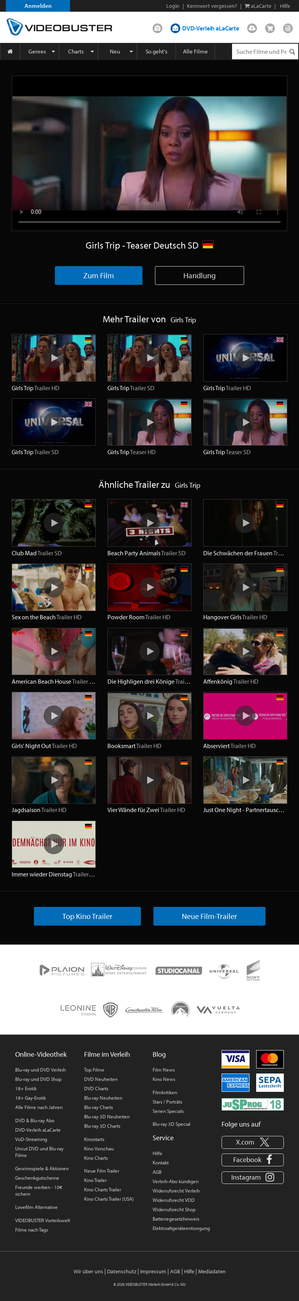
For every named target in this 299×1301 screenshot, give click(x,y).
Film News (164, 1069)
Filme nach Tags (31, 1229)
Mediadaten (212, 1271)
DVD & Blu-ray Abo (35, 1120)
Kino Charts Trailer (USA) (109, 1199)
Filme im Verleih (107, 1054)
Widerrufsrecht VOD (174, 1200)
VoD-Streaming (31, 1139)
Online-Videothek (41, 1054)
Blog (288, 26)
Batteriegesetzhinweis (176, 1219)
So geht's (156, 51)
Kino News (164, 1079)
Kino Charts (96, 1158)
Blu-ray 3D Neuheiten (107, 1116)
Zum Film (98, 275)
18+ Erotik (26, 1088)
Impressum (153, 1271)
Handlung (199, 275)
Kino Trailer (95, 1180)
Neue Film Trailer (101, 1171)
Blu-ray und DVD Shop (38, 1079)
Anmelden (38, 5)
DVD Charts (96, 1088)
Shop (270, 26)
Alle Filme (195, 51)
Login (172, 5)
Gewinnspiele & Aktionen (42, 1168)
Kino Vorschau (99, 1148)
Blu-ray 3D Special (171, 1124)
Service (163, 1137)
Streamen (252, 26)
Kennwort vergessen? (212, 5)
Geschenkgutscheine (37, 1178)
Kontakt (161, 1162)
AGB (157, 1172)
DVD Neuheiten (101, 1079)
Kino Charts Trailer (102, 1189)
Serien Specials (168, 1111)
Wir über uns (88, 1271)
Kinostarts (94, 1139)
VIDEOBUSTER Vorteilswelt (42, 1220)
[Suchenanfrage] (265, 51)
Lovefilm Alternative (36, 1207)
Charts (76, 51)
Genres (37, 51)
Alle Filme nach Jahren (39, 1107)
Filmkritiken (165, 1092)
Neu (115, 51)
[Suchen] (292, 52)
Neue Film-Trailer (209, 916)
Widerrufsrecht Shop (174, 1209)
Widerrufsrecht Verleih (176, 1190)
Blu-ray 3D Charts (102, 1126)
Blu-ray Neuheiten (103, 1098)
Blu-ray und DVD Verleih (40, 1069)
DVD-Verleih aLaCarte (210, 28)
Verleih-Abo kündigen (176, 1181)
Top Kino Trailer (87, 916)
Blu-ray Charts (98, 1107)
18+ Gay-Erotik (30, 1098)
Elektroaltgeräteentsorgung (181, 1228)
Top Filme (94, 1069)
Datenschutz (121, 1271)
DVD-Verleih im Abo (157, 26)
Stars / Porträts (167, 1101)
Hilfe (157, 1153)
